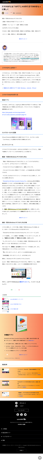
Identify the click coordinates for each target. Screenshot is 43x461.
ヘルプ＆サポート (7, 444)
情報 (3, 447)
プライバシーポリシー (10, 452)
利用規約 (4, 452)
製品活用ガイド (6, 440)
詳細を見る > (31, 347)
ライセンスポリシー (18, 452)
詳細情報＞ (24, 394)
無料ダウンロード (24, 283)
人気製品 (4, 436)
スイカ (6, 13)
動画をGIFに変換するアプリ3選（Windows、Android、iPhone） (20, 89)
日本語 (21, 457)
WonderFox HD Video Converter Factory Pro (14, 182)
